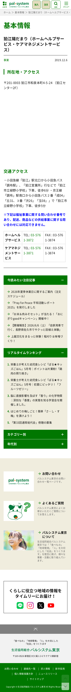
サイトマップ (37, 679)
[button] (36, 280)
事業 (6, 60)
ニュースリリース (47, 673)
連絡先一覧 (29, 668)
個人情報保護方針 (23, 673)
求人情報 (45, 668)
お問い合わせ (11, 668)
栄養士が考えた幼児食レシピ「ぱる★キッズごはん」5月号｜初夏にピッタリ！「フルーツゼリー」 (36, 384)
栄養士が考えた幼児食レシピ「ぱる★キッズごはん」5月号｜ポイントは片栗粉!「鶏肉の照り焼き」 (36, 368)
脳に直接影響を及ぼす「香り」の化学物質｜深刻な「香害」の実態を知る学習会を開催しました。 (36, 400)
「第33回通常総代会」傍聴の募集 (31, 422)
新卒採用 (60, 668)
